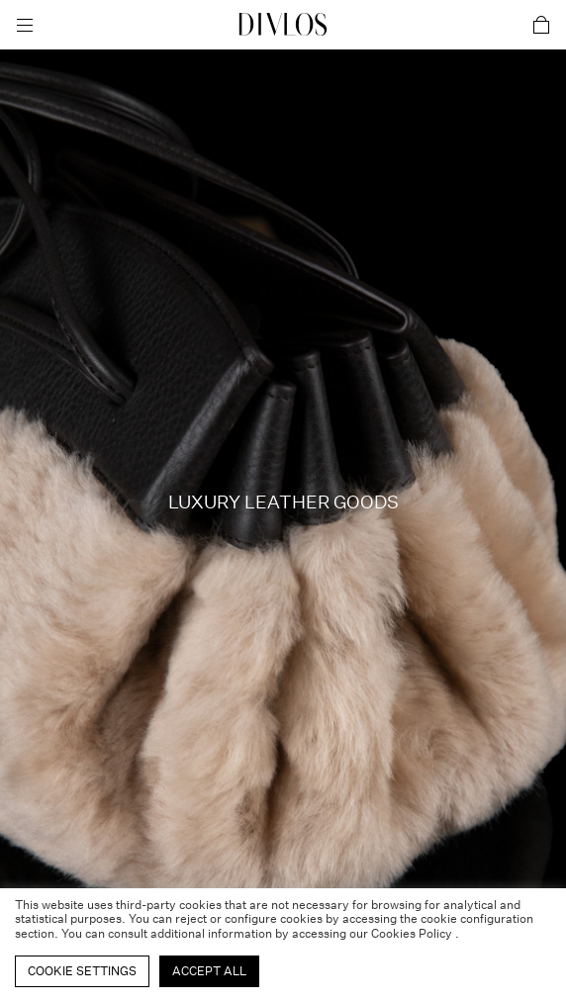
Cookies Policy (413, 933)
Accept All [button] (209, 970)
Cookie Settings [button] (82, 970)
